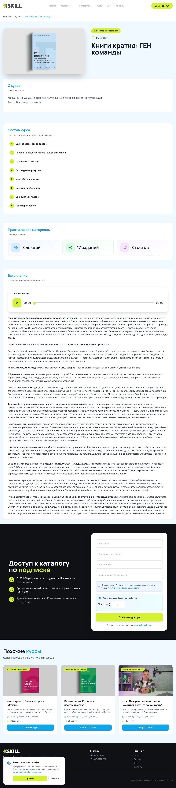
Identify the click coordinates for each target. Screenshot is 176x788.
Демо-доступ (162, 5)
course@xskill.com (143, 625)
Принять (30, 778)
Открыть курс (30, 727)
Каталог (52, 5)
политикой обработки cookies (27, 772)
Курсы (100, 5)
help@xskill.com (97, 755)
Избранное (67, 5)
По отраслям (85, 5)
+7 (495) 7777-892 (98, 759)
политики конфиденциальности (124, 588)
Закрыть (55, 778)
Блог (109, 5)
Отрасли (137, 759)
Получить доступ (129, 617)
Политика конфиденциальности (143, 780)
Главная (7, 16)
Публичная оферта (165, 780)
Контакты (120, 5)
